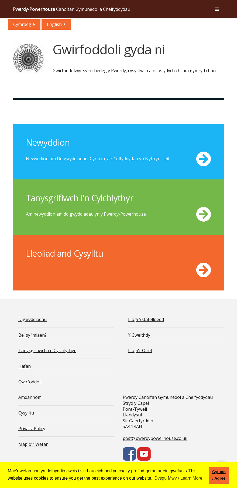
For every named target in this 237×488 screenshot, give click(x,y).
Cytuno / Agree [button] (219, 475)
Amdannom (30, 397)
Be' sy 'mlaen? (32, 335)
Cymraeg (22, 24)
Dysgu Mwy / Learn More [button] (178, 478)
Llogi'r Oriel (140, 350)
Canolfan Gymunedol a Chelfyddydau (71, 9)
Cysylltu (26, 413)
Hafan (24, 366)
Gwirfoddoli (30, 382)
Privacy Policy (31, 429)
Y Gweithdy (139, 335)
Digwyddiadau (32, 319)
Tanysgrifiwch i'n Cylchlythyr (47, 350)
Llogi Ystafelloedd (146, 319)
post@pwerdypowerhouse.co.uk (155, 438)
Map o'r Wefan (33, 444)
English (54, 24)
